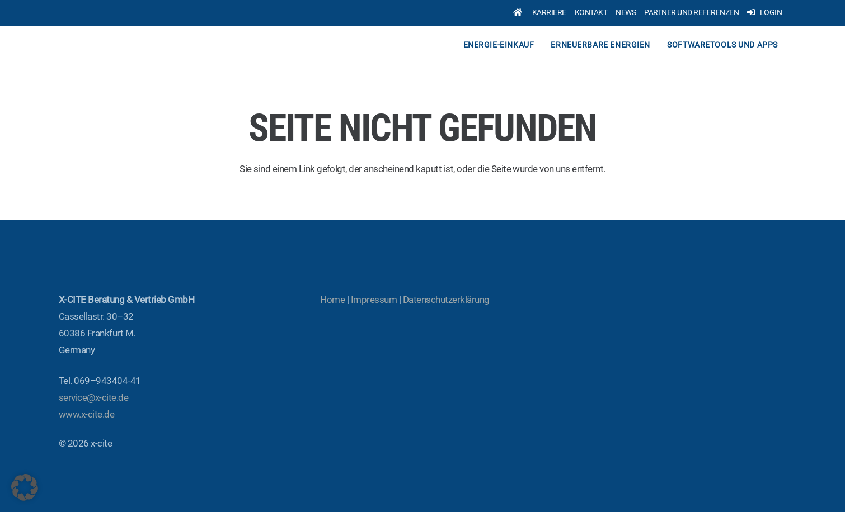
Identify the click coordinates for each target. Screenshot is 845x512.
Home (332, 299)
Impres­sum (374, 299)
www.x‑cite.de (86, 414)
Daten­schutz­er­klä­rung (446, 299)
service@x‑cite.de (93, 397)
